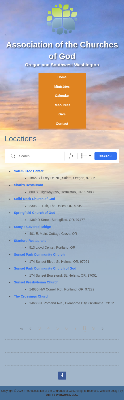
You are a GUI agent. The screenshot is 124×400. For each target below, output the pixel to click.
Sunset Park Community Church (39, 254)
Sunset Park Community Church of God (45, 268)
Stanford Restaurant (30, 241)
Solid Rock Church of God (34, 199)
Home (62, 77)
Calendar (62, 96)
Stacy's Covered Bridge (32, 227)
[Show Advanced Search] (71, 156)
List (84, 156)
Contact (62, 123)
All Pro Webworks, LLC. (62, 394)
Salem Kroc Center (28, 171)
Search (105, 156)
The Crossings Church (31, 296)
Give (61, 114)
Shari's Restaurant (28, 185)
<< (21, 329)
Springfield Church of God (34, 213)
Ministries (62, 86)
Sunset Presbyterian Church (36, 282)
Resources (62, 105)
